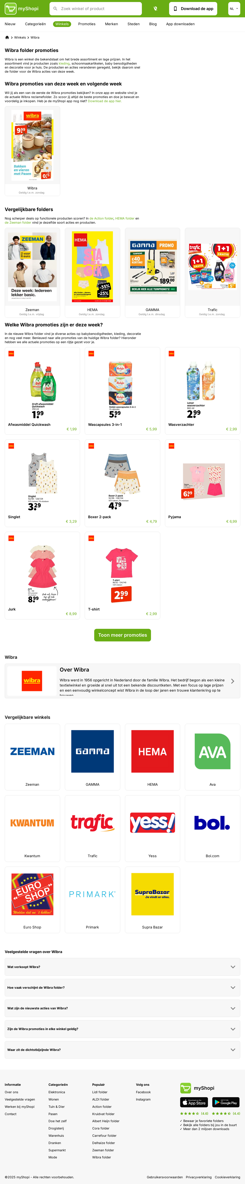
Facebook (143, 1092)
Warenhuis (56, 1136)
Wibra (35, 37)
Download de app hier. (105, 101)
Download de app (193, 8)
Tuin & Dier (56, 1107)
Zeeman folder (103, 1150)
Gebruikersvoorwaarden (165, 1177)
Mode (52, 1157)
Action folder (102, 1107)
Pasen (52, 1114)
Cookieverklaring (227, 1177)
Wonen (53, 1099)
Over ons (11, 1092)
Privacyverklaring (199, 1177)
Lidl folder (99, 1092)
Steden (134, 24)
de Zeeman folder (18, 222)
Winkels (62, 24)
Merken (111, 24)
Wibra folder (101, 1157)
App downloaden (180, 24)
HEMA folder (124, 218)
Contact (10, 1114)
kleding (64, 63)
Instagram (143, 1099)
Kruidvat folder (103, 1114)
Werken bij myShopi (19, 1107)
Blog (153, 24)
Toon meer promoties (122, 635)
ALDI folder (100, 1099)
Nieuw (10, 24)
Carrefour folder (104, 1136)
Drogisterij (56, 1128)
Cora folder (100, 1128)
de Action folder (101, 218)
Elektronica (56, 1092)
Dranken (54, 1143)
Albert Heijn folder (105, 1121)
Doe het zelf (57, 1121)
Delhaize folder (103, 1143)
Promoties (87, 24)
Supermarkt (57, 1150)
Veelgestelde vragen (20, 1099)
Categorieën (35, 24)
